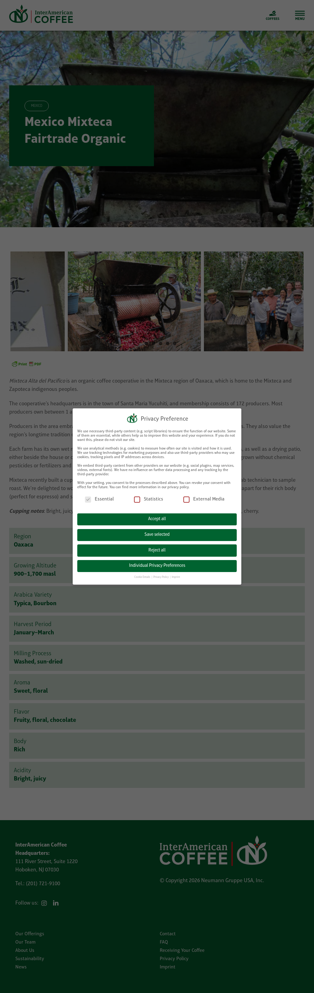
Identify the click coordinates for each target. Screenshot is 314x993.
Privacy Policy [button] (161, 575)
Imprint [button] (176, 575)
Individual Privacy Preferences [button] (157, 564)
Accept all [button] (157, 517)
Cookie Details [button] (142, 575)
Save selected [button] (157, 533)
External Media (203, 497)
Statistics (148, 497)
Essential (99, 497)
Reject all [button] (157, 548)
